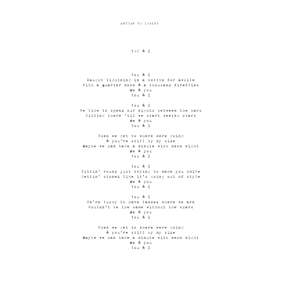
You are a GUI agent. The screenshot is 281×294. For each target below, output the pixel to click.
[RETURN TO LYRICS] (140, 23)
